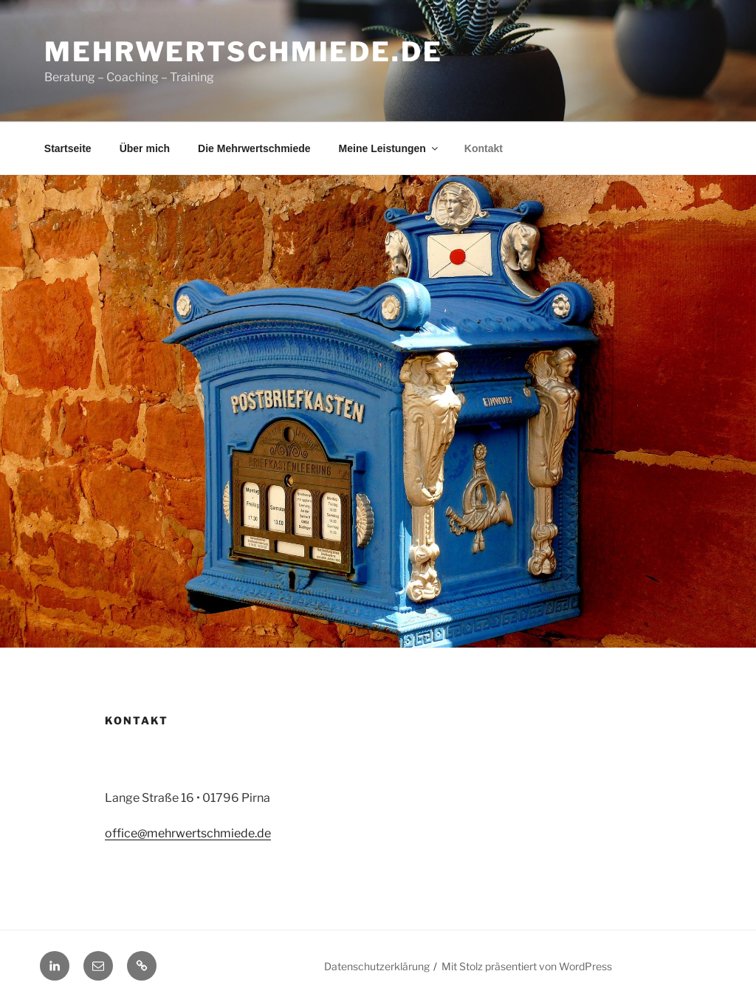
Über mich (145, 148)
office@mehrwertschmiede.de (188, 833)
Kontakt (483, 148)
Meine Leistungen (389, 148)
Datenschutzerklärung (377, 966)
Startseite (68, 148)
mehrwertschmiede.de (243, 51)
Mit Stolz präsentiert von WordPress (526, 966)
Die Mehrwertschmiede (254, 148)
